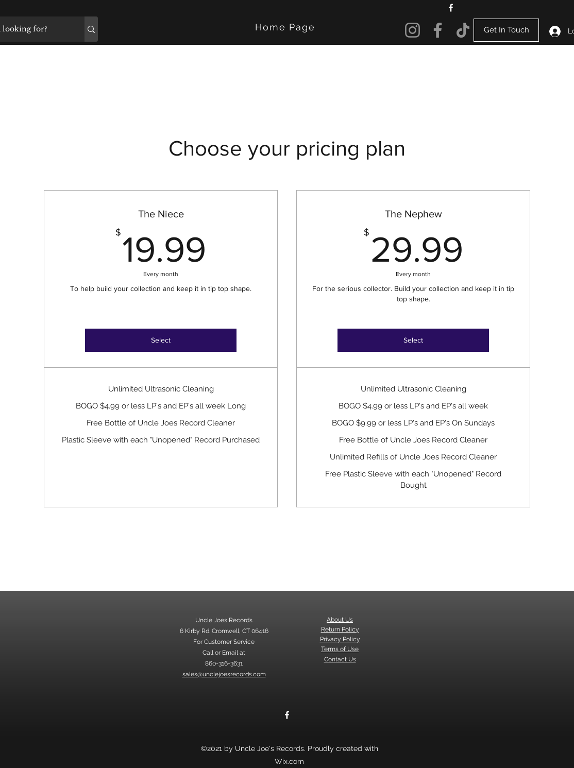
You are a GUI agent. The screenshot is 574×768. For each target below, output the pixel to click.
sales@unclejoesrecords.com (224, 674)
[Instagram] (412, 30)
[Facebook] (451, 8)
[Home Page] (286, 27)
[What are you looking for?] (91, 29)
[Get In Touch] (506, 30)
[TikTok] (463, 30)
